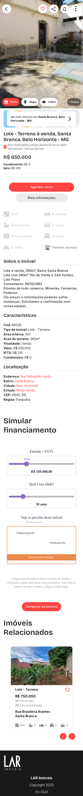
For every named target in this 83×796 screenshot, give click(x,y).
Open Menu (75, 8)
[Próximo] (72, 736)
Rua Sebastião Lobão (36, 376)
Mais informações (41, 197)
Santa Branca (24, 381)
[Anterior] (63, 736)
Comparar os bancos (41, 606)
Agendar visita (41, 187)
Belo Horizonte (27, 386)
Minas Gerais (25, 390)
